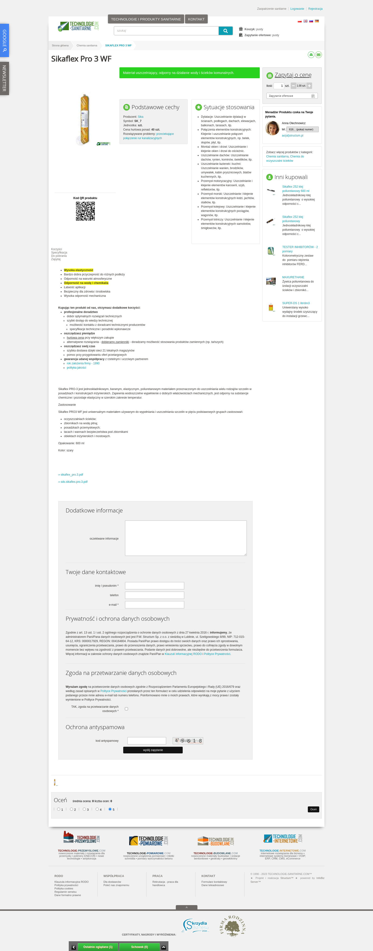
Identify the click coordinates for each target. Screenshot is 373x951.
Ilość (269, 86)
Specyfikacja (59, 252)
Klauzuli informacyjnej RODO (183, 654)
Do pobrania (59, 256)
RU (311, 21)
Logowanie (297, 8)
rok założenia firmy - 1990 (83, 363)
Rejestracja (315, 8)
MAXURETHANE (293, 277)
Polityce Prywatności (217, 654)
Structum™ (287, 878)
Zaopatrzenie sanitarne (271, 8)
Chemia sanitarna (87, 45)
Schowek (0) (139, 947)
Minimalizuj (74, 947)
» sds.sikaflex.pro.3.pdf (73, 481)
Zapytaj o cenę (293, 74)
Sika (140, 116)
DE (317, 21)
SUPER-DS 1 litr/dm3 (296, 303)
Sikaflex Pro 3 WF (118, 45)
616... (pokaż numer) (301, 129)
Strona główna (60, 45)
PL (300, 21)
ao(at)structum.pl (292, 135)
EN (305, 21)
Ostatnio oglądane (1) (98, 947)
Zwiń (163, 947)
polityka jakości (76, 367)
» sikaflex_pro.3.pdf (70, 474)
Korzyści (56, 249)
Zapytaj (55, 259)
